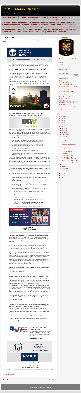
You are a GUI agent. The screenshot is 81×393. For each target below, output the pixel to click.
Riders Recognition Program (36, 27)
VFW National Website (38, 34)
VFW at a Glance (40, 31)
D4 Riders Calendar (63, 94)
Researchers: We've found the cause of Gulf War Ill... (69, 150)
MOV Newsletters (43, 24)
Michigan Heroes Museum (68, 22)
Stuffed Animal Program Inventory (67, 106)
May (63, 142)
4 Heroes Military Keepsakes (10, 17)
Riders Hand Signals (64, 82)
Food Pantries (6, 22)
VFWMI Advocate (66, 153)
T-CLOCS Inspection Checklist (66, 84)
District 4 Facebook (39, 19)
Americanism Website (54, 17)
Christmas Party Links (8, 19)
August (63, 136)
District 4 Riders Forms (64, 100)
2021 (62, 173)
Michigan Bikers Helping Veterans (50, 22)
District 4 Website (66, 19)
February (64, 168)
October (64, 132)
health (7, 374)
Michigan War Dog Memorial (29, 24)
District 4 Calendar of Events (23, 19)
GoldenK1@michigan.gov (38, 206)
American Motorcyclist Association (37, 17)
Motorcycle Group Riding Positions (67, 89)
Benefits (61, 64)
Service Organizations (52, 27)
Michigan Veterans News (67, 148)
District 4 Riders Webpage (53, 19)
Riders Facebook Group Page (19, 27)
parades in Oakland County (21, 69)
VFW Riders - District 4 (22, 9)
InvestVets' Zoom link (39, 320)
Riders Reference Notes (64, 111)
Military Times (18, 299)
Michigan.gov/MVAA (42, 350)
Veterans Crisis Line (28, 31)
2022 (62, 126)
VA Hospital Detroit (7, 31)
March (63, 166)
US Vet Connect (29, 29)
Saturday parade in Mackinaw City (21, 68)
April (63, 164)
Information (12, 374)
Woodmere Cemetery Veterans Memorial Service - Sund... (69, 145)
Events (60, 66)
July (63, 138)
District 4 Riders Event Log (65, 104)
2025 (62, 120)
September (64, 134)
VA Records (17, 31)
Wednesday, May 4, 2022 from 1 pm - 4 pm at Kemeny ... (69, 161)
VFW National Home (24, 34)
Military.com (21, 271)
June (63, 140)
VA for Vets (47, 29)
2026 (62, 118)
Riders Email (5, 27)
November (64, 130)
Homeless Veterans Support (19, 22)
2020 (62, 175)
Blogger (49, 387)
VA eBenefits (38, 29)
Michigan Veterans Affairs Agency (11, 24)
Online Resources (36, 338)
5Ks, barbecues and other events (21, 71)
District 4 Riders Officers (64, 88)
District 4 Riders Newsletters (65, 96)
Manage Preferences (25, 365)
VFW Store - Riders (59, 34)
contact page (43, 161)
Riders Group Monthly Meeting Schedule (68, 86)
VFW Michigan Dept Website (9, 34)
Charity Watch (66, 17)
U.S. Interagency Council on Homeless (12, 29)
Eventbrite (33, 179)
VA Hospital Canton (71, 29)
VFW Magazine (62, 31)
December (64, 128)
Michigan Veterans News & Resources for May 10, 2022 (69, 158)
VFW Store (49, 34)
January (64, 170)
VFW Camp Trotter (51, 31)
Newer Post (6, 380)
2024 (62, 122)
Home (29, 380)
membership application (14, 162)
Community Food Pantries (65, 113)
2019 (62, 177)
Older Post (52, 380)
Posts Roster (72, 24)
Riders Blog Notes (63, 98)
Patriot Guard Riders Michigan (58, 24)
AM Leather (23, 17)
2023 (62, 124)
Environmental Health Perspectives (31, 252)
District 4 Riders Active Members (66, 102)
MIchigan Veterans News (67, 155)
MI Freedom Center (34, 22)
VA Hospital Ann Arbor (58, 29)
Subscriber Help (34, 365)
